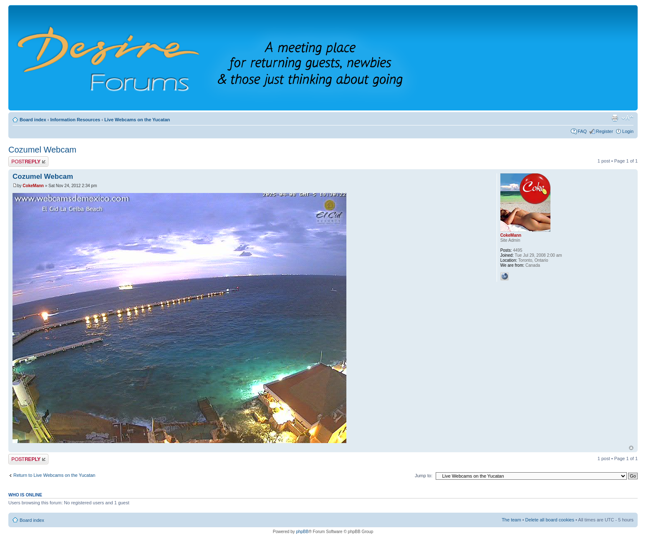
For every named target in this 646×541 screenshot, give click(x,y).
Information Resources (75, 119)
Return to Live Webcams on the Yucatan (54, 475)
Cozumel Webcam (42, 149)
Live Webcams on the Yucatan (137, 119)
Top (631, 448)
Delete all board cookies (549, 519)
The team (511, 519)
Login (627, 131)
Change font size (627, 118)
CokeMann (33, 185)
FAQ (582, 131)
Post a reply (28, 161)
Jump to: (423, 475)
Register (604, 131)
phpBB (302, 531)
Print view (614, 118)
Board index (33, 119)
